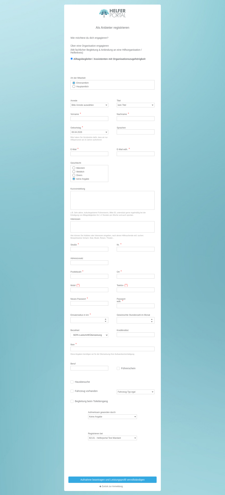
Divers (79, 175)
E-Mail (74, 149)
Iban (73, 344)
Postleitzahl (76, 272)
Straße (74, 245)
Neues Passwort (79, 299)
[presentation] (113, 464)
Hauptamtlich (82, 86)
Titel (119, 100)
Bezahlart (74, 330)
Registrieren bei (95, 433)
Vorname (75, 114)
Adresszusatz (74, 258)
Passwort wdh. (121, 300)
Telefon (122, 285)
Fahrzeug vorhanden (86, 390)
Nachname (123, 114)
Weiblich (80, 171)
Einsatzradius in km (80, 315)
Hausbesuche (82, 381)
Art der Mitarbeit (77, 78)
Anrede (73, 100)
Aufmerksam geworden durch (102, 412)
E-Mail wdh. (123, 149)
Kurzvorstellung (77, 189)
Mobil (74, 285)
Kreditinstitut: (123, 330)
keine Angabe (82, 179)
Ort (119, 272)
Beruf (73, 363)
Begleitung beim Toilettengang (91, 401)
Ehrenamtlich (82, 83)
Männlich (80, 168)
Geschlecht (75, 163)
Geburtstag (76, 128)
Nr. (119, 245)
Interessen (75, 219)
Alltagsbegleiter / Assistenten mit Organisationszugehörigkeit (109, 58)
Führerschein (128, 368)
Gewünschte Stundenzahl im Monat (133, 315)
